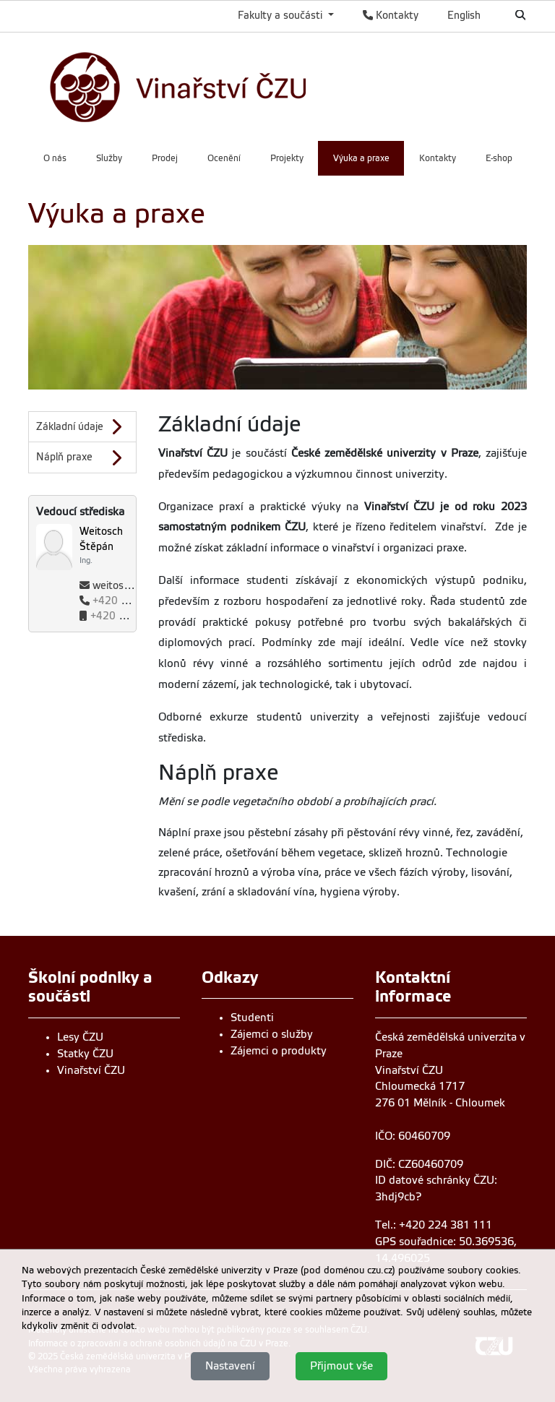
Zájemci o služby (272, 1034)
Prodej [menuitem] (165, 158)
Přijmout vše (341, 1366)
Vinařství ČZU (91, 1070)
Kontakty (390, 15)
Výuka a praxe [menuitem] (361, 158)
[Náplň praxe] (82, 457)
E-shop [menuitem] (499, 158)
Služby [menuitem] (109, 158)
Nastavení (230, 1366)
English (464, 15)
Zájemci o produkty (279, 1051)
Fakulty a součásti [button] (281, 15)
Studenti (252, 1017)
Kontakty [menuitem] (437, 158)
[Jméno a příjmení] (107, 545)
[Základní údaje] (82, 427)
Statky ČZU (85, 1053)
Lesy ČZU (80, 1037)
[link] (222, 84)
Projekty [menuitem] (287, 158)
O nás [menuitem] (54, 158)
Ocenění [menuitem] (224, 158)
